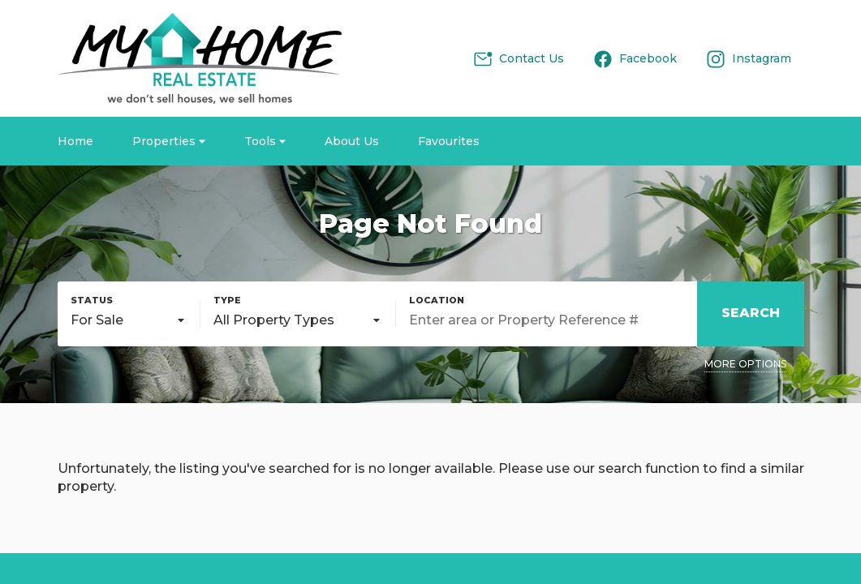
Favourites (449, 141)
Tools (265, 141)
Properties (168, 141)
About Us (352, 141)
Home (75, 141)
